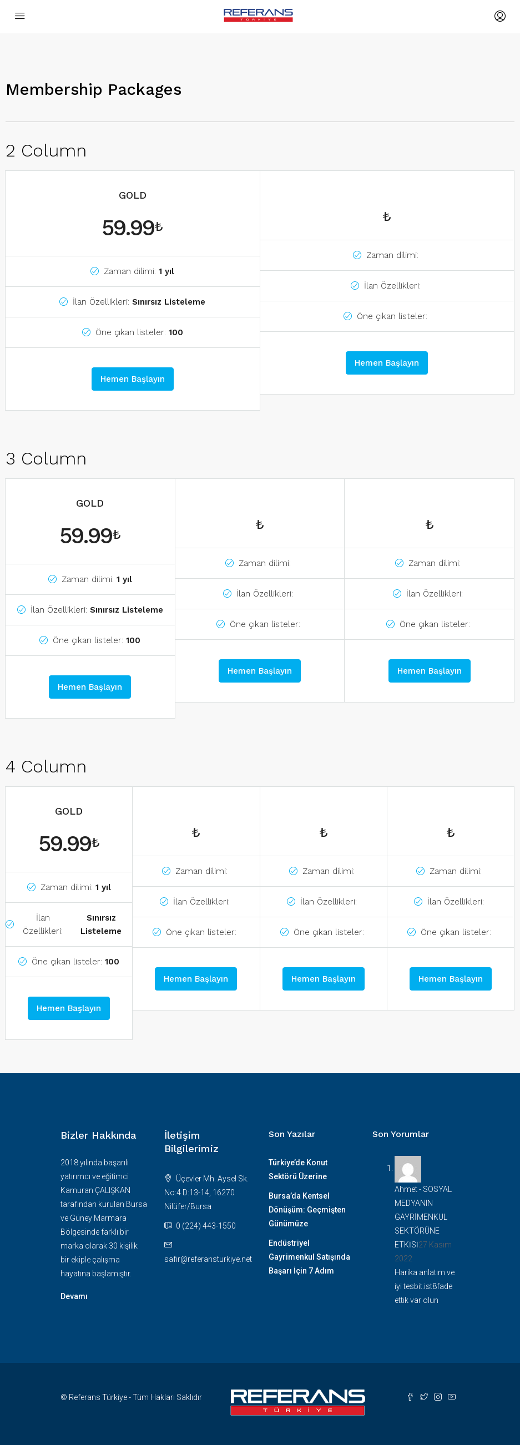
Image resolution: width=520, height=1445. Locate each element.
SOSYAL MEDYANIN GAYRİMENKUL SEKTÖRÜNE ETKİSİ (423, 1217)
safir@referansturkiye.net (208, 1259)
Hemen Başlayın (132, 379)
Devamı (74, 1296)
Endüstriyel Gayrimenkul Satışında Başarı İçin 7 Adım (309, 1257)
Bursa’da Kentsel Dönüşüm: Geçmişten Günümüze (307, 1209)
